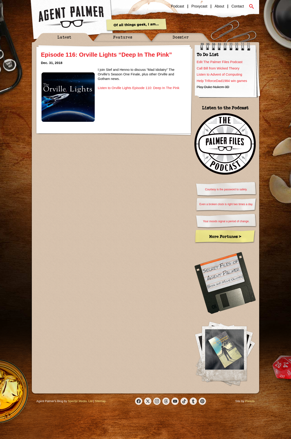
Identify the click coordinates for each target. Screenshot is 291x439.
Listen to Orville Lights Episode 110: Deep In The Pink (138, 88)
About (219, 6)
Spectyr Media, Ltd (80, 401)
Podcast (177, 6)
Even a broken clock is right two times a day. (226, 204)
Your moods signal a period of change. (226, 221)
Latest (64, 37)
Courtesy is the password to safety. (226, 189)
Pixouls (250, 401)
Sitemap (100, 401)
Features (122, 37)
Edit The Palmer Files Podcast (219, 62)
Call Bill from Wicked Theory (218, 68)
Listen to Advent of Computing (219, 74)
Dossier (181, 37)
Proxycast (199, 6)
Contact (237, 6)
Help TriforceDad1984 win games (222, 81)
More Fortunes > (225, 236)
